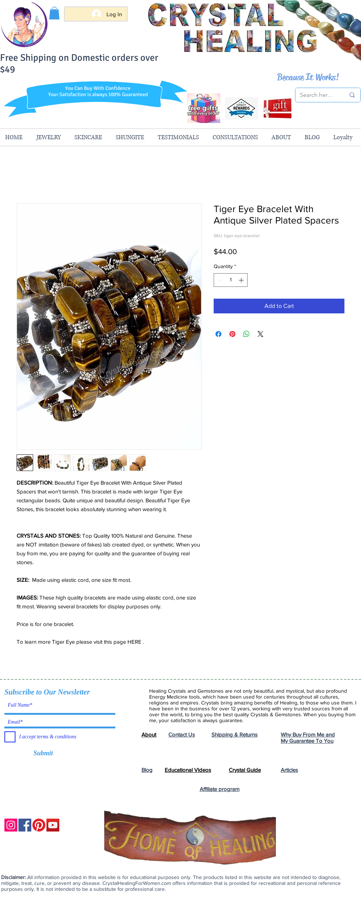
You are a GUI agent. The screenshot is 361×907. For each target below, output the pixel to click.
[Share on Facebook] (218, 334)
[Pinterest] (38, 825)
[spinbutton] (230, 280)
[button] (54, 13)
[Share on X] (260, 334)
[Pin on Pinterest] (232, 334)
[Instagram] (10, 825)
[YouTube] (52, 825)
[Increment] (241, 280)
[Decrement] (219, 280)
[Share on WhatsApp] (246, 334)
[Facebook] (24, 825)
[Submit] (43, 753)
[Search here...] (317, 95)
